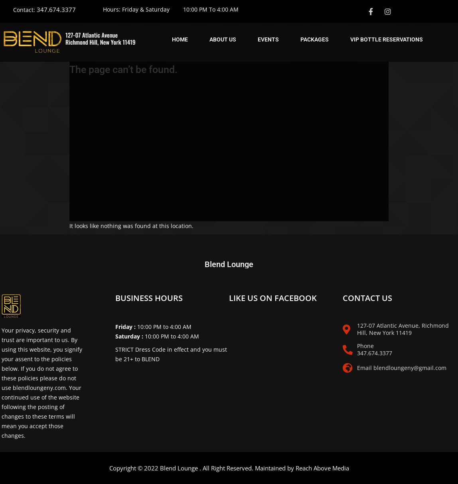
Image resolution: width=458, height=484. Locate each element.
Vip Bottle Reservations (386, 39)
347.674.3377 (56, 10)
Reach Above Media (322, 468)
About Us (222, 39)
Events (268, 39)
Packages (314, 39)
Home (180, 39)
